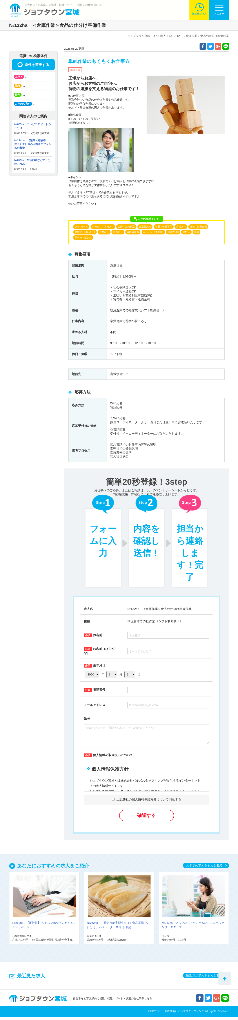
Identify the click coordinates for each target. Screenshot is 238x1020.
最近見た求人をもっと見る (204, 978)
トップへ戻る (224, 978)
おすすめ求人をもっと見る (204, 868)
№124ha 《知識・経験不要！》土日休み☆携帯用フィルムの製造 (32, 144)
